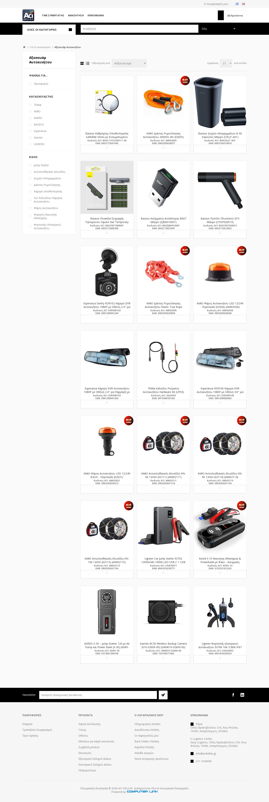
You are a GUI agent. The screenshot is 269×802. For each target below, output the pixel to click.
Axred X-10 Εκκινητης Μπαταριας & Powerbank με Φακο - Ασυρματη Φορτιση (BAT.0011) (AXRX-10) (220, 562)
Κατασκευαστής (41, 96)
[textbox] (139, 29)
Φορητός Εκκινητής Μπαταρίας (45, 216)
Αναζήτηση (76, 15)
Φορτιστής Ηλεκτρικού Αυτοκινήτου (47, 226)
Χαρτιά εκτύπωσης (89, 724)
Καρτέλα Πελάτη (144, 747)
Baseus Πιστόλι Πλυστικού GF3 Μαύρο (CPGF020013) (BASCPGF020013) (220, 222)
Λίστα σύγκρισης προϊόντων (151, 758)
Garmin (38, 137)
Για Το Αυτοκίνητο (40, 47)
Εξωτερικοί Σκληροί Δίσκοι (94, 758)
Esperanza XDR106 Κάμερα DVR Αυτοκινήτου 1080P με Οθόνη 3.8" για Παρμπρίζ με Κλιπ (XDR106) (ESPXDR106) (220, 394)
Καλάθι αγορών (144, 753)
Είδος (33, 157)
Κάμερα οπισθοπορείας (48, 191)
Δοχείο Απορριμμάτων (47, 178)
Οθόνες (83, 735)
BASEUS (39, 124)
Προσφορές (41, 83)
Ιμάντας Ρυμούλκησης (47, 185)
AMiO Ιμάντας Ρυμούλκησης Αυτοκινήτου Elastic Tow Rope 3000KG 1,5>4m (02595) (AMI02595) (163, 307)
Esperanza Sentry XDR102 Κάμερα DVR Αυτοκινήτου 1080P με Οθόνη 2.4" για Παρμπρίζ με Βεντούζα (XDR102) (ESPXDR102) (106, 309)
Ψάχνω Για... (38, 75)
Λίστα (87, 63)
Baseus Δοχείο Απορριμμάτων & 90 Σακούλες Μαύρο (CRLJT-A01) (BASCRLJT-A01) (220, 137)
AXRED (38, 118)
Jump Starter (41, 165)
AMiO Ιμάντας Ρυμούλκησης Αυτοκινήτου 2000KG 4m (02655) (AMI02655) (163, 137)
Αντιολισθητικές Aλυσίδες (49, 171)
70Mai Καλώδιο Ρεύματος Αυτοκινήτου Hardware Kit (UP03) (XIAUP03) (163, 392)
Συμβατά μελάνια (88, 747)
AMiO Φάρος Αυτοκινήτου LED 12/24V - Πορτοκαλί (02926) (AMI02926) (220, 305)
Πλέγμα (82, 63)
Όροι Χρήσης (30, 735)
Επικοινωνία (96, 15)
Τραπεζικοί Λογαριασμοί (37, 730)
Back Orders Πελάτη (146, 741)
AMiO (37, 111)
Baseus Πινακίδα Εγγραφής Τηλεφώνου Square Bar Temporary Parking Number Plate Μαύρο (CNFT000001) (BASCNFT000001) (107, 224)
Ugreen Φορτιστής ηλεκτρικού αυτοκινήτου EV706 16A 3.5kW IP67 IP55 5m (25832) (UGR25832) (220, 647)
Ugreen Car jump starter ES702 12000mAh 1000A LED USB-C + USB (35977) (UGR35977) (163, 562)
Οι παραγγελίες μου (146, 735)
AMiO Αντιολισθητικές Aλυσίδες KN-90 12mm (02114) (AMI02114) (220, 475)
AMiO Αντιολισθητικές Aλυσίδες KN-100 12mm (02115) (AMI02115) (107, 560)
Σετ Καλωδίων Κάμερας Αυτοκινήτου (48, 199)
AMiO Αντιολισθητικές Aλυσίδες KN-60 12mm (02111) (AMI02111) (163, 475)
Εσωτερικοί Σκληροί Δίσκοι (95, 764)
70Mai (37, 105)
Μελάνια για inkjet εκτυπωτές (96, 741)
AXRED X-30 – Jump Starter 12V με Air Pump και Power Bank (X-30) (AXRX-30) (107, 647)
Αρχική (24, 47)
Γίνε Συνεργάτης (53, 15)
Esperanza (40, 131)
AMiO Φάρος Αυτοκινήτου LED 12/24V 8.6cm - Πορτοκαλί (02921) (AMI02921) (107, 477)
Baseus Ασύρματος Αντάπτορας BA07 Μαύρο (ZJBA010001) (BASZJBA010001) (163, 222)
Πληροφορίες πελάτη (147, 724)
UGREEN (39, 144)
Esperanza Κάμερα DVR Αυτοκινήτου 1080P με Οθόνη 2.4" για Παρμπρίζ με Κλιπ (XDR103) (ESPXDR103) (107, 392)
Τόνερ (82, 730)
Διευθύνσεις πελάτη (146, 730)
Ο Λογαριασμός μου (216, 4)
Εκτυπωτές (84, 753)
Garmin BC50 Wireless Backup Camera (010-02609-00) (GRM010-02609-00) (163, 645)
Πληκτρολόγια (87, 770)
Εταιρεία (27, 724)
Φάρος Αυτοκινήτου (46, 208)
